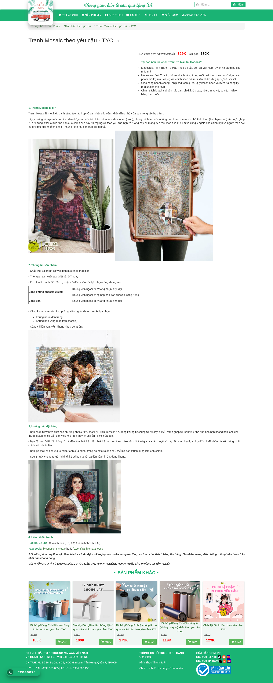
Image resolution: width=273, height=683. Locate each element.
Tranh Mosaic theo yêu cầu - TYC (116, 26)
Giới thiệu (114, 15)
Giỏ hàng (169, 15)
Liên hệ (151, 15)
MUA (62, 641)
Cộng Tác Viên (194, 15)
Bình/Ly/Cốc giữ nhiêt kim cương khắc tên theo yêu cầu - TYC (49, 627)
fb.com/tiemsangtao (54, 548)
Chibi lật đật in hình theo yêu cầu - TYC (223, 627)
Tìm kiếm (238, 4)
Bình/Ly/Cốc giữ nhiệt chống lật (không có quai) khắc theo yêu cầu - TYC (180, 627)
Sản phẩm (91, 15)
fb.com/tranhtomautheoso (88, 548)
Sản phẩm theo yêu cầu (78, 26)
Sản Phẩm (53, 26)
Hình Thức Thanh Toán (152, 662)
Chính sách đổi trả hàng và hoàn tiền (161, 668)
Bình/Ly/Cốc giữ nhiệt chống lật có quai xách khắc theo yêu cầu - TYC (136, 627)
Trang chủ (68, 15)
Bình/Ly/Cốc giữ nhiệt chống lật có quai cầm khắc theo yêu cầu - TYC (93, 627)
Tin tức (133, 15)
